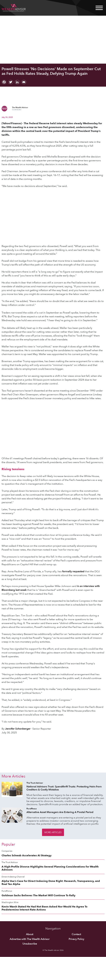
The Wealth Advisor (20, 107)
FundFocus (31, 809)
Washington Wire (10, 902)
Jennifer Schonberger (17, 728)
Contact (76, 934)
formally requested (73, 571)
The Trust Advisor (34, 783)
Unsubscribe (29, 943)
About (29, 934)
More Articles (53, 832)
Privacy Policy (76, 939)
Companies (7, 851)
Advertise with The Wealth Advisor (30, 939)
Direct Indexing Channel (13, 877)
